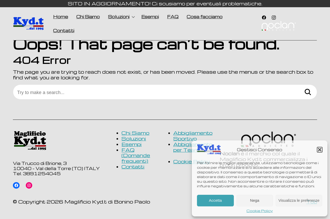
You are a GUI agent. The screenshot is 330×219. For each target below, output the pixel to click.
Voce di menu (278, 26)
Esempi (150, 16)
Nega (254, 200)
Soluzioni (118, 16)
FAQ (172, 16)
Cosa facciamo (204, 16)
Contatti (63, 30)
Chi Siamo (88, 16)
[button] (319, 149)
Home (60, 16)
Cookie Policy (259, 211)
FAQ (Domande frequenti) (135, 155)
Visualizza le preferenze (298, 200)
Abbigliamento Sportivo (192, 135)
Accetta (215, 200)
